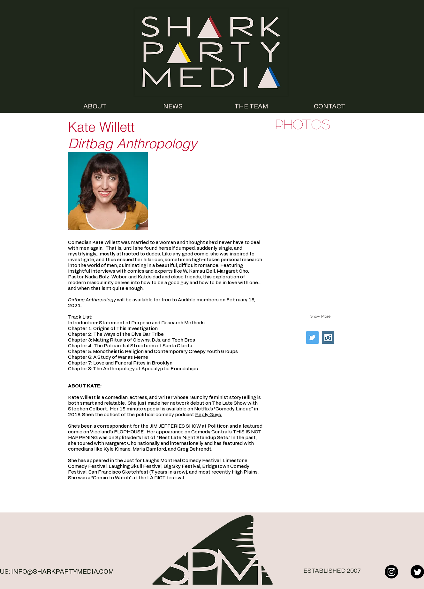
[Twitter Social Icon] (312, 337)
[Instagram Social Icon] (328, 337)
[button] (320, 161)
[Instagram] (391, 571)
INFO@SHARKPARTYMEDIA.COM (62, 572)
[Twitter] (417, 571)
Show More (320, 316)
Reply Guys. (208, 414)
